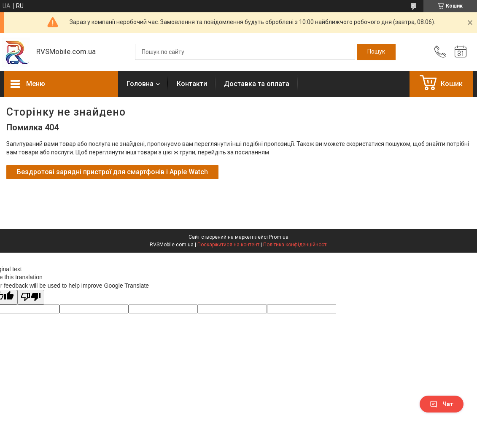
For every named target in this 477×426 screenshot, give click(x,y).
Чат (441, 404)
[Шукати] (376, 52)
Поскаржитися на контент (228, 245)
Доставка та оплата (256, 84)
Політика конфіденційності (295, 245)
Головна (140, 84)
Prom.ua (278, 237)
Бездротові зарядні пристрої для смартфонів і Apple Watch (112, 172)
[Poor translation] (30, 297)
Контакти (192, 84)
